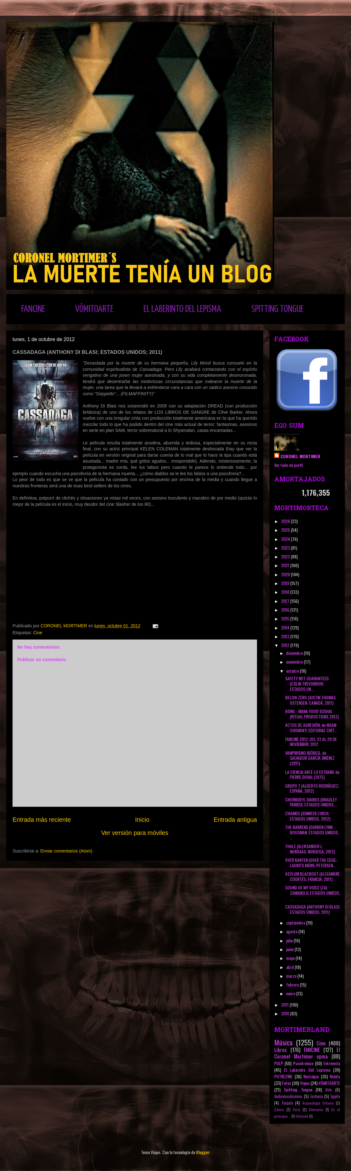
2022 (286, 556)
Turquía (287, 1103)
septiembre (296, 922)
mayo (291, 958)
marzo (291, 975)
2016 (285, 609)
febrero (293, 984)
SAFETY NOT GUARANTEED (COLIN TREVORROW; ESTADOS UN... (307, 683)
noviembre (295, 661)
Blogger (202, 1152)
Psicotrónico (303, 1063)
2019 (285, 583)
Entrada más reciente (42, 819)
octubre (293, 670)
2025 (286, 529)
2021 (285, 565)
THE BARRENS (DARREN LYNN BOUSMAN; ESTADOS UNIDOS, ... (312, 832)
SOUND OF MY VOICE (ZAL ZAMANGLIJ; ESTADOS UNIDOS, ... (312, 892)
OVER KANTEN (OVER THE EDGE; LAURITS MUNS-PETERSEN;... (311, 862)
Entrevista (331, 1063)
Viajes (305, 1083)
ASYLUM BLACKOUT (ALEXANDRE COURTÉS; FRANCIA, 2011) (312, 876)
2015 (285, 618)
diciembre (295, 653)
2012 (285, 645)
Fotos (286, 1083)
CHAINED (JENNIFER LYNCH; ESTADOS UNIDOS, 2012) (307, 816)
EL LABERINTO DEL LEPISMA (182, 309)
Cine (37, 632)
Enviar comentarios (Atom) (66, 850)
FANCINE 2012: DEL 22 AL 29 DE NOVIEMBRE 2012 (311, 742)
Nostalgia (311, 1076)
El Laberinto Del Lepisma (307, 1069)
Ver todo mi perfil (288, 465)
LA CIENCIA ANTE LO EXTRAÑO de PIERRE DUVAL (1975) (312, 774)
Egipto (335, 1096)
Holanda (302, 1116)
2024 (286, 539)
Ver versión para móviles (135, 832)
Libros (280, 1050)
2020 (286, 574)
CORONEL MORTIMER (300, 456)
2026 (286, 521)
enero (291, 993)
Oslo (328, 1090)
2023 (286, 547)
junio (290, 949)
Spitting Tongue (298, 1089)
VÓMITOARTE (94, 309)
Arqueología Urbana (318, 1103)
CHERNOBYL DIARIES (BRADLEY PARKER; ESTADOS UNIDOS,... (311, 802)
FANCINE (33, 309)
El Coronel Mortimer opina (307, 1053)
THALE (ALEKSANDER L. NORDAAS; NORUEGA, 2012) (310, 849)
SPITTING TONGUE (277, 309)
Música (283, 1042)
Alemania (316, 1109)
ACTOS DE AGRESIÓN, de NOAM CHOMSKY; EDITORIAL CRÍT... (311, 727)
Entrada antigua (235, 819)
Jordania (316, 1096)
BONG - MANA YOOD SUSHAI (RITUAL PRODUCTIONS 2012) (312, 714)
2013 (285, 636)
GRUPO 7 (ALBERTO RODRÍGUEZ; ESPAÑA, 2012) (312, 788)
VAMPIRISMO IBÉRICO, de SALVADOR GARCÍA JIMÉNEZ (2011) (310, 758)
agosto (292, 931)
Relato (335, 1076)
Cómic (279, 1109)
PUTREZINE (283, 1076)
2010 (285, 1013)
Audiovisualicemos (288, 1096)
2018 (285, 591)
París (296, 1109)
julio (290, 940)
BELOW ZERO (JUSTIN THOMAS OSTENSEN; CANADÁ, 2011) (310, 700)
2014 (285, 627)
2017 (285, 601)
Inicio (142, 819)
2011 (285, 1004)
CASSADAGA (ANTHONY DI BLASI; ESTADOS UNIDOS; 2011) (312, 909)
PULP (278, 1063)
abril (290, 967)
